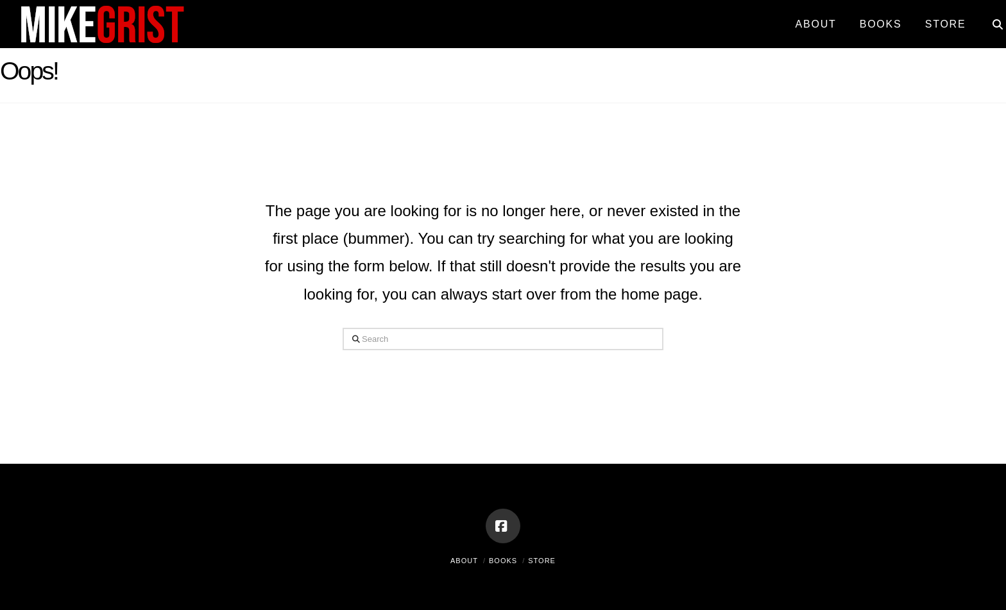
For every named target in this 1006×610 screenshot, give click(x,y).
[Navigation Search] (991, 19)
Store (542, 560)
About (464, 560)
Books (503, 560)
